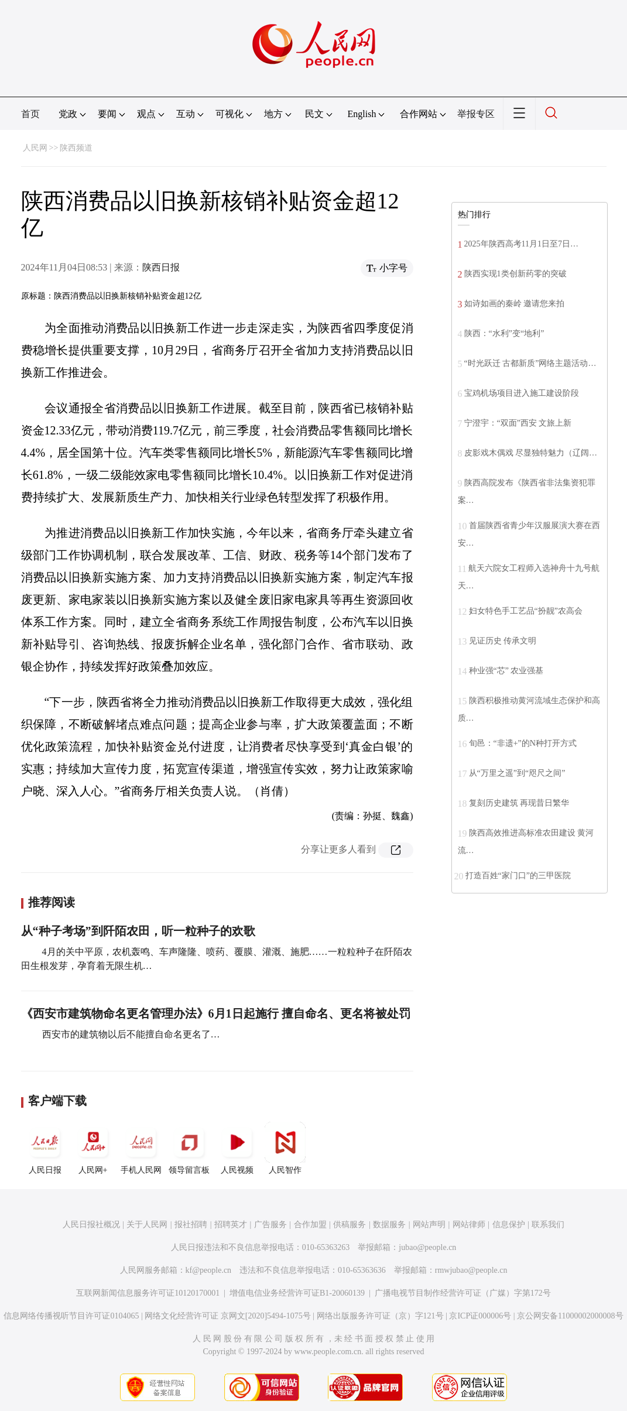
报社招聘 (190, 1224)
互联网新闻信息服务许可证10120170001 (148, 1293)
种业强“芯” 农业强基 (506, 670)
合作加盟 (310, 1224)
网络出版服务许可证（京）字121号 (380, 1315)
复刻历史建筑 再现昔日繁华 (519, 803)
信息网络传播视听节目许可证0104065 (71, 1315)
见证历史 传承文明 (503, 640)
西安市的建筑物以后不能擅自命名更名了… (130, 1034)
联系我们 (548, 1224)
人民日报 (45, 1148)
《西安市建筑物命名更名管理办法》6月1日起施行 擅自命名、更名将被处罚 (215, 1013)
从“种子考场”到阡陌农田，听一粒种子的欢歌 (138, 930)
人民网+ (93, 1148)
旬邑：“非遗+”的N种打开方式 (523, 743)
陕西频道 (76, 147)
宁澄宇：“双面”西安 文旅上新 (518, 423)
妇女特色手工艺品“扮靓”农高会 (526, 611)
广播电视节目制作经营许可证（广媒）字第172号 (463, 1293)
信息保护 (508, 1224)
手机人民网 (141, 1148)
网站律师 (469, 1224)
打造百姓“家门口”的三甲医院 (518, 875)
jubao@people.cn (427, 1247)
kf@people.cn (209, 1270)
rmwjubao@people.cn (471, 1270)
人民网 (35, 147)
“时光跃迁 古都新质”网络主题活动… (530, 363)
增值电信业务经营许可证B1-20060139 (297, 1293)
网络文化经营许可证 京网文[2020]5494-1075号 (228, 1315)
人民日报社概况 (91, 1224)
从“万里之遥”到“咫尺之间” (517, 773)
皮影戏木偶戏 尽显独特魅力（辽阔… (531, 452)
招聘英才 (230, 1224)
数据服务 (389, 1224)
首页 (30, 114)
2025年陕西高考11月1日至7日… (521, 243)
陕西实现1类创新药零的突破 (515, 273)
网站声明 (429, 1224)
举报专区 (476, 114)
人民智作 (285, 1148)
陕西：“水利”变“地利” (504, 333)
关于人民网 (146, 1224)
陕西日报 (161, 267)
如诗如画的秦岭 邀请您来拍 (514, 303)
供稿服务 (349, 1224)
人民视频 (237, 1148)
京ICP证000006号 (480, 1315)
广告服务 (270, 1224)
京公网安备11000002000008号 (570, 1315)
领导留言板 (189, 1148)
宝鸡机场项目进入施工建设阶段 (521, 393)
